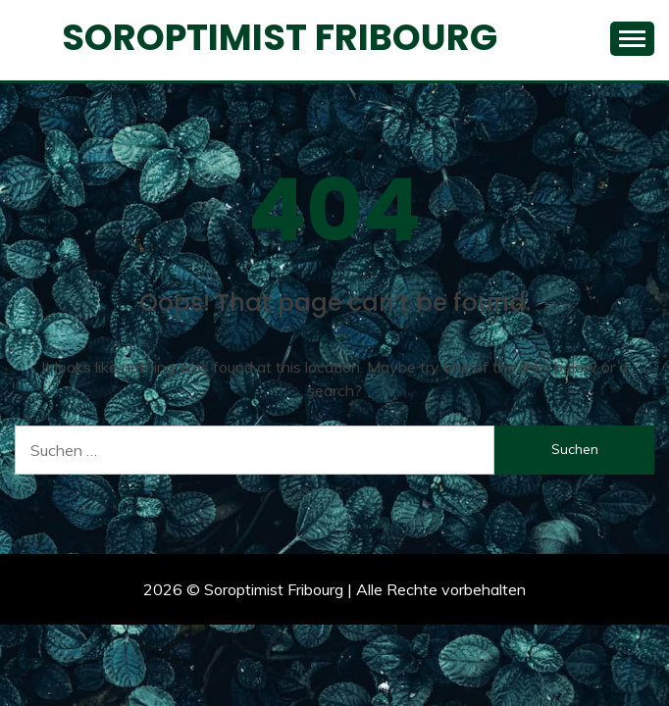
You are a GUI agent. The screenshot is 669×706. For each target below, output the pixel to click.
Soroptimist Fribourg (279, 37)
